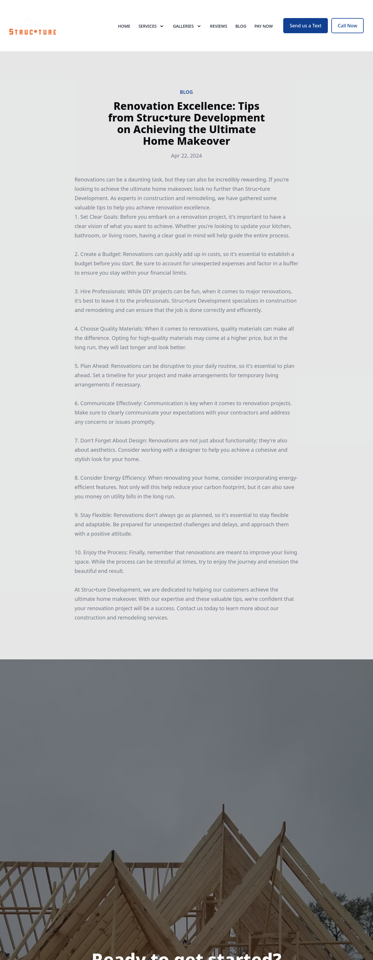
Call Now (347, 25)
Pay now (263, 26)
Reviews (218, 26)
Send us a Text (305, 25)
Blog (241, 26)
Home (124, 26)
